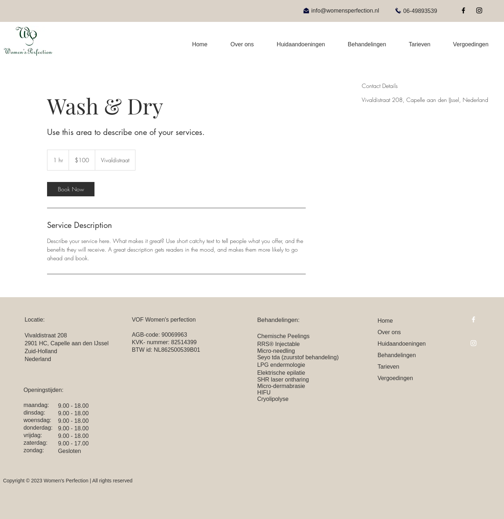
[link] (70, 189)
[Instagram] (479, 10)
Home (385, 321)
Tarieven (388, 367)
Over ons (389, 332)
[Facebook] (463, 10)
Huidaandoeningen (402, 344)
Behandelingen (397, 355)
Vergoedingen (395, 378)
